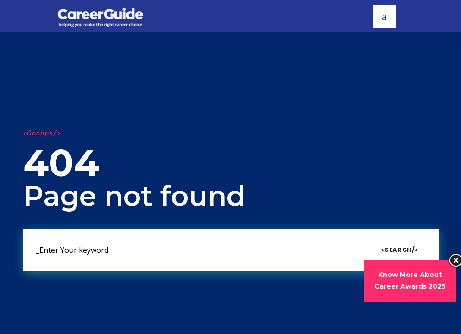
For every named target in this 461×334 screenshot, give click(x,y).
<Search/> (399, 249)
